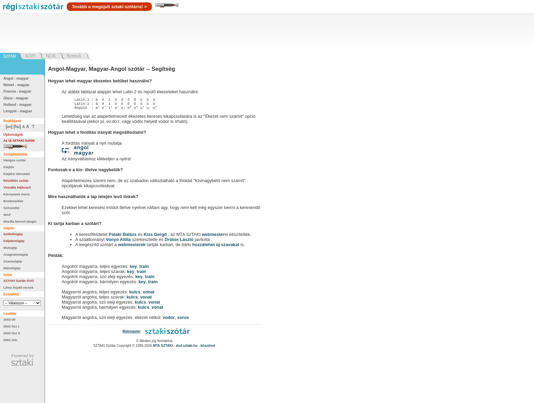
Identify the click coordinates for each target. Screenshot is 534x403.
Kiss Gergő (156, 236)
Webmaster (131, 333)
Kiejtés (8, 167)
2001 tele (10, 340)
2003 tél (9, 319)
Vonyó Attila (118, 241)
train (144, 268)
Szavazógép (12, 261)
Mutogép (10, 247)
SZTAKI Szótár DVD (18, 281)
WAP (7, 214)
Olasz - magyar (15, 98)
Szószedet (11, 208)
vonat (148, 293)
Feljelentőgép (14, 241)
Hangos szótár (14, 160)
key (133, 268)
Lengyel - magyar (17, 111)
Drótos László (178, 241)
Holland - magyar (17, 105)
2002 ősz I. (11, 326)
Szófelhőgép (13, 234)
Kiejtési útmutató (16, 174)
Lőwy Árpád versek (18, 287)
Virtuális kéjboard (17, 187)
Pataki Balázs (123, 236)
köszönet (208, 348)
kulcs (134, 293)
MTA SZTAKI (163, 348)
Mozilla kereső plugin (19, 221)
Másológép (11, 268)
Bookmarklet (13, 201)
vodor (169, 319)
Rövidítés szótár (16, 180)
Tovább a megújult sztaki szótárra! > (109, 6)
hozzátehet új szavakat (215, 246)
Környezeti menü (16, 194)
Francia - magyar (17, 91)
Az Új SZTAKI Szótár (19, 140)
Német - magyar (16, 85)
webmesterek (131, 246)
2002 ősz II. (12, 333)
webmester (213, 236)
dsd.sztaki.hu (187, 348)
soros (183, 319)
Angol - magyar (16, 78)
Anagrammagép (15, 254)
